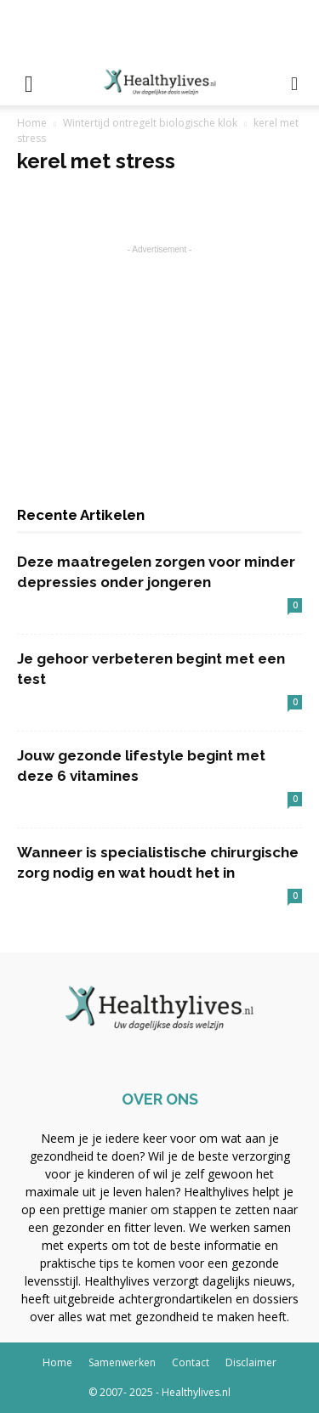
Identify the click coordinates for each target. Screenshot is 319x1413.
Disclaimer (250, 1362)
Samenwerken (122, 1362)
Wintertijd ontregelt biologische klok (150, 123)
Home (32, 123)
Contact (190, 1362)
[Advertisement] (160, 29)
